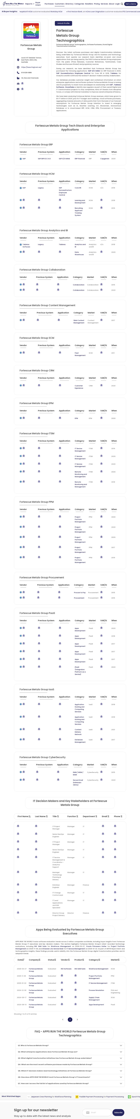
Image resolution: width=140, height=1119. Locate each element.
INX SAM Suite (40, 882)
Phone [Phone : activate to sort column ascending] (118, 752)
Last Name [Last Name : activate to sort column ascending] (41, 752)
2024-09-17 (21, 933)
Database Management (73, 681)
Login (117, 4)
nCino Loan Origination (106, 11)
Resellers (89, 4)
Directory (69, 4)
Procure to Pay (77, 557)
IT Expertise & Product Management (86, 1086)
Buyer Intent (38, 4)
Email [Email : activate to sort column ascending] (105, 752)
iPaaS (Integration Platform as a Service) (77, 620)
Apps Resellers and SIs (64, 1090)
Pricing (97, 4)
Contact (108, 1103)
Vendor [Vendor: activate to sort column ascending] (65, 895)
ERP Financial (76, 159)
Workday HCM (67, 11)
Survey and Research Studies (89, 1092)
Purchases (49, 4)
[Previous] (62, 955)
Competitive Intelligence (88, 1076)
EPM (73, 406)
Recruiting (75, 203)
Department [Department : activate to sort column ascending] (90, 752)
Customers (59, 4)
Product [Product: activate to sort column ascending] (79, 895)
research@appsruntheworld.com (28, 1094)
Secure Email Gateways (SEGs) (75, 719)
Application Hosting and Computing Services (76, 654)
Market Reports (111, 1090)
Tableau (113, 73)
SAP (111, 85)
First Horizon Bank (86, 11)
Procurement (76, 562)
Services (104, 4)
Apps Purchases (62, 1071)
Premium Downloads (113, 1099)
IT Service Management (77, 436)
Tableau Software (26, 238)
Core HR (74, 188)
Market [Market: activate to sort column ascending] (115, 895)
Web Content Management (73, 314)
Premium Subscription (113, 1094)
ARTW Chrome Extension (65, 1099)
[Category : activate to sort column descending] (78, 153)
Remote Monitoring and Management (77, 454)
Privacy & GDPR (107, 1115)
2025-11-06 (21, 911)
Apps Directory (61, 1080)
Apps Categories (62, 1085)
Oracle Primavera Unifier (96, 882)
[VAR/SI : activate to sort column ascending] (104, 153)
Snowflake (69, 87)
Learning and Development (76, 196)
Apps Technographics (64, 1094)
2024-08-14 (21, 940)
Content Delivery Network (74, 673)
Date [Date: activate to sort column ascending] (21, 895)
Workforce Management (61, 882)
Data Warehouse (76, 246)
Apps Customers (62, 1076)
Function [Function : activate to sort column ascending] (72, 752)
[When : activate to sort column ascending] (115, 153)
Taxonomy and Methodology (111, 1077)
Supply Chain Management (94, 934)
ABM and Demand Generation (90, 1071)
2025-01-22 (21, 919)
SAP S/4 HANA (94, 71)
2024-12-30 (21, 926)
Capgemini (103, 159)
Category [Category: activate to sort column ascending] (94, 895)
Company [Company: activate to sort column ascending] (35, 895)
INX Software (66, 904)
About (111, 4)
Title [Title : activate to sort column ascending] (55, 752)
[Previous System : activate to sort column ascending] (42, 153)
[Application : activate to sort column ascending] (62, 153)
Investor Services (84, 1101)
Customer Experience (77, 376)
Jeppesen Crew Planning (50, 1032)
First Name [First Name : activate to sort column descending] (24, 752)
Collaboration (76, 277)
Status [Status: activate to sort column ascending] (52, 895)
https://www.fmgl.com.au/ (31, 67)
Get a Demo (131, 4)
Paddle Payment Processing (100, 1032)
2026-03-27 (22, 904)
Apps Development (75, 592)
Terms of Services (87, 1115)
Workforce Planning (72, 1032)
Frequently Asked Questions (112, 1084)
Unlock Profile (63, 23)
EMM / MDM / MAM (75, 712)
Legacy (34, 188)
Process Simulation (96, 926)
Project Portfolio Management (74, 494)
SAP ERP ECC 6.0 (38, 159)
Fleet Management (77, 346)
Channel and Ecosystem (87, 1096)
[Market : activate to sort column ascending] (92, 153)
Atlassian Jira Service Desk (52, 884)
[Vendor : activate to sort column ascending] (25, 153)
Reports (29, 4)
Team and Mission (112, 1071)
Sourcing (28, 1032)
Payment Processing (124, 1032)
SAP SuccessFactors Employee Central (73, 73)
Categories (79, 4)
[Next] (77, 955)
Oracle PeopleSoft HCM (33, 11)
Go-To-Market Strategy (87, 1080)
